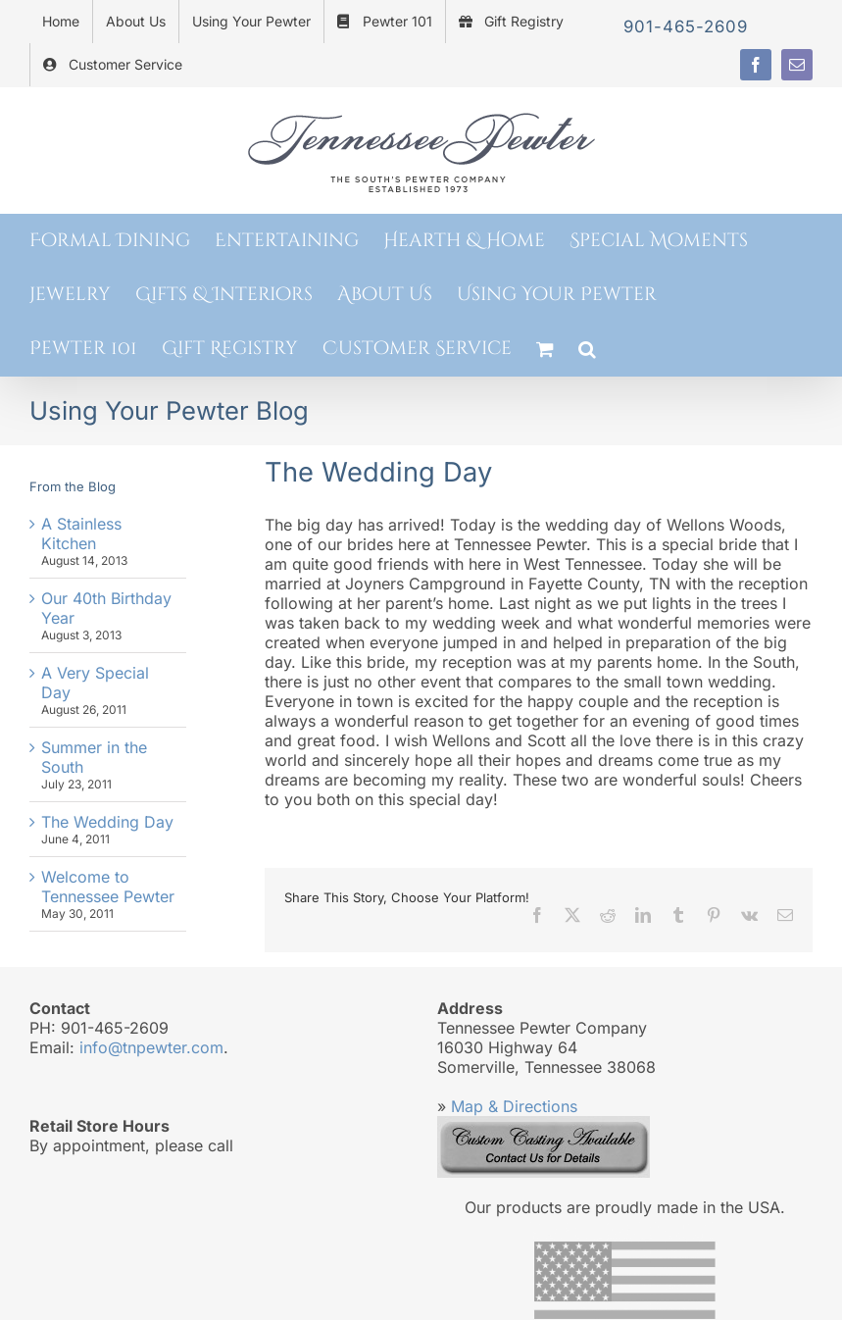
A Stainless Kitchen (81, 533)
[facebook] (755, 64)
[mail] (797, 64)
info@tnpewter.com (151, 1047)
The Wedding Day (107, 822)
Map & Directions (514, 1106)
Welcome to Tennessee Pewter (107, 886)
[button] (587, 349)
